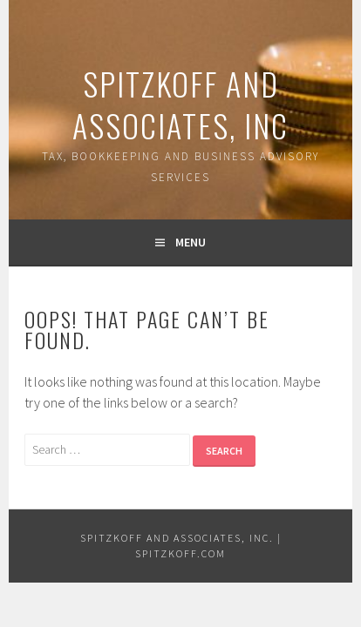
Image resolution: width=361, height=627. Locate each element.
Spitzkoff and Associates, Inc (180, 104)
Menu (190, 242)
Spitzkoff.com (180, 553)
